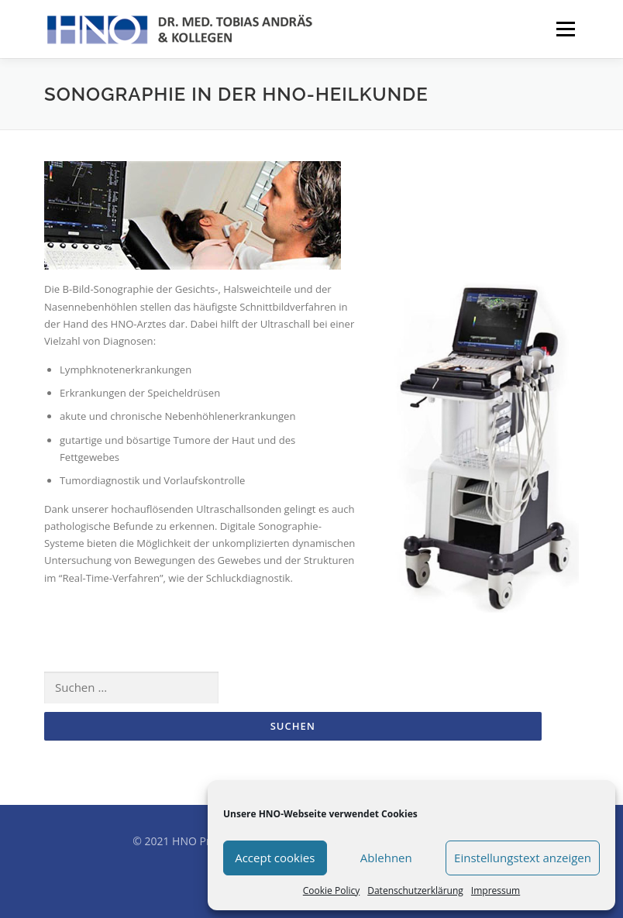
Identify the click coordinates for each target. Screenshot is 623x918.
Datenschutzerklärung (415, 890)
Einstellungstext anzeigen (522, 857)
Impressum (495, 890)
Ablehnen (386, 857)
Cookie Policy (331, 890)
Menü (565, 29)
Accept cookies (275, 857)
